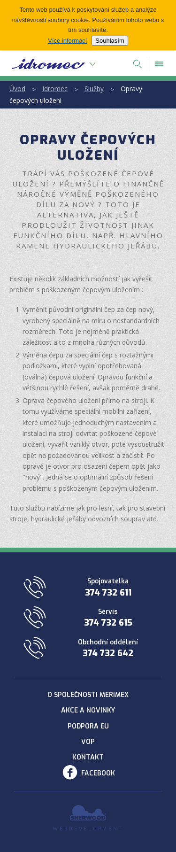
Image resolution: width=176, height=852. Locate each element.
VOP (88, 741)
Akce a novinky (88, 710)
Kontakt (88, 757)
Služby (94, 88)
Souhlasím (109, 40)
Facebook (98, 773)
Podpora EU (88, 726)
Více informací (67, 40)
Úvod (17, 88)
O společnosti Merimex (88, 694)
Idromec (55, 88)
